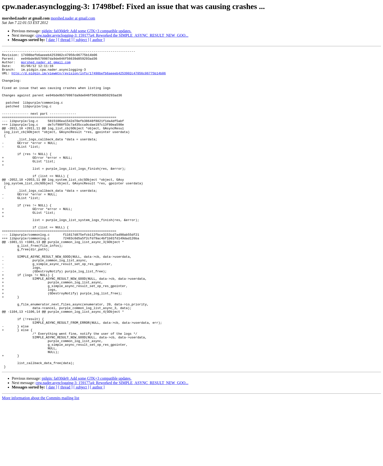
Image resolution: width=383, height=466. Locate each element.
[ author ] (97, 40)
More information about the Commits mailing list (40, 462)
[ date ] (51, 40)
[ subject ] (81, 40)
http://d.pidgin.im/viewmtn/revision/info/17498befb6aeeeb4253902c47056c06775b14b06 (88, 78)
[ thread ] (65, 40)
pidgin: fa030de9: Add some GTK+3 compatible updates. (87, 31)
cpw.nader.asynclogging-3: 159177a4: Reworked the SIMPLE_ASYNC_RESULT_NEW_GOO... (112, 35)
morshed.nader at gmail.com (73, 18)
